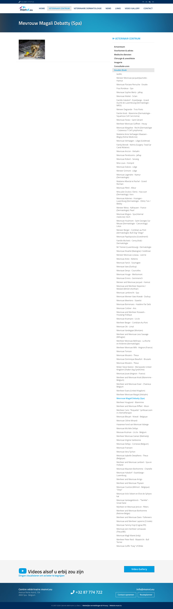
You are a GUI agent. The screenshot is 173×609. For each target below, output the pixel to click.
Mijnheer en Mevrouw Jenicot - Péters (132, 506)
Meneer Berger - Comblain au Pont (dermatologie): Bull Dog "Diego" (131, 231)
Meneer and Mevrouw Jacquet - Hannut (133, 282)
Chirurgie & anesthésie (124, 58)
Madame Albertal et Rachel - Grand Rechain (132, 182)
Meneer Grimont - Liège (127, 170)
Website (112, 605)
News (108, 8)
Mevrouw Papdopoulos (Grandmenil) (132, 236)
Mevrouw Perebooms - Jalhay (129, 155)
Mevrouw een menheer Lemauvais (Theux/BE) (131, 530)
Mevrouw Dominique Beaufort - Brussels (134, 359)
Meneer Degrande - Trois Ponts (130, 109)
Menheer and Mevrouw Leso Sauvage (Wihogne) (132, 335)
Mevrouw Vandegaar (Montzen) (130, 330)
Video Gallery (132, 8)
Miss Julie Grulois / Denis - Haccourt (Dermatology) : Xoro (132, 193)
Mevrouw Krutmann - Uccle (128, 318)
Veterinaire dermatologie (88, 8)
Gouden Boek (120, 70)
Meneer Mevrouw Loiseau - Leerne (131, 255)
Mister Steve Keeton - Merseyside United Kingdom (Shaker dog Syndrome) (134, 368)
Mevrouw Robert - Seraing (128, 159)
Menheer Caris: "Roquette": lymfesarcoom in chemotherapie (134, 411)
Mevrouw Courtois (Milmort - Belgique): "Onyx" (133, 488)
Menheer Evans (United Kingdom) (131, 390)
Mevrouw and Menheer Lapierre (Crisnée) (134, 521)
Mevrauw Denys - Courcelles (129, 270)
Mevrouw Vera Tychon (126, 451)
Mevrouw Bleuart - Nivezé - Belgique (132, 416)
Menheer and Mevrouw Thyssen (130, 483)
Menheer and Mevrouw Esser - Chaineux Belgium (134, 385)
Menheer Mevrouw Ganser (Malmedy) (133, 436)
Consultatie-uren (121, 66)
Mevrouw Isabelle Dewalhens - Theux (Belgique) (132, 457)
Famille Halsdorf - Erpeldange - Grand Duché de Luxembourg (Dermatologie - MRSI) (133, 103)
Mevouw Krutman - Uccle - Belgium (131, 432)
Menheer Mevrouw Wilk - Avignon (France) (134, 347)
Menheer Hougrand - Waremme (130, 402)
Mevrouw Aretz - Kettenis (127, 259)
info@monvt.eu (145, 589)
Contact (148, 8)
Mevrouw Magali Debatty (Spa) (131, 398)
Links (118, 8)
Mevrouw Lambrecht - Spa (128, 292)
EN (153, 2)
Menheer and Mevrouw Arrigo (129, 479)
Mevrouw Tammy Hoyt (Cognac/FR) (131, 525)
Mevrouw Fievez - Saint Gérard (130, 120)
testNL (119, 74)
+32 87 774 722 (89, 592)
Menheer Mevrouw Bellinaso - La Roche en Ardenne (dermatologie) (133, 342)
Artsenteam (119, 46)
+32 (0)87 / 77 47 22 (27, 2)
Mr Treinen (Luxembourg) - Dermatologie (134, 247)
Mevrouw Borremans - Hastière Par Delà (134, 304)
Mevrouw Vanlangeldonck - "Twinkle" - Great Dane (133, 501)
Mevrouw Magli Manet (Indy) (128, 535)
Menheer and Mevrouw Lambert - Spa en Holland (134, 463)
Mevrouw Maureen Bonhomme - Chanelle (134, 468)
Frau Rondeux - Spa (125, 88)
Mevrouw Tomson (124, 351)
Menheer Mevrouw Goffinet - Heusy (132, 123)
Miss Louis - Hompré (125, 163)
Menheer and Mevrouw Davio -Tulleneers (134, 517)
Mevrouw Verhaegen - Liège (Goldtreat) (133, 140)
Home (42, 8)
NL (150, 2)
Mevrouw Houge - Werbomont (129, 274)
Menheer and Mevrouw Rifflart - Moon (133, 406)
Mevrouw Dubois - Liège (127, 167)
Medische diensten (122, 54)
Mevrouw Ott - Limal (125, 326)
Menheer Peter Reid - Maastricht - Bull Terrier (133, 540)
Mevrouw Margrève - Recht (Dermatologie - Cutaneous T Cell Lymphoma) (134, 129)
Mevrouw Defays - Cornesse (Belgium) (132, 444)
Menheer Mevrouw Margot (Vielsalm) (132, 394)
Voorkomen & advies (123, 50)
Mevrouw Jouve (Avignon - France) (131, 373)
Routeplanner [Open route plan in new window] (146, 594)
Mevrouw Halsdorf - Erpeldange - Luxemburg (131, 474)
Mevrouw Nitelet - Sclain (127, 96)
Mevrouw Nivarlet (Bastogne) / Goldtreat (134, 251)
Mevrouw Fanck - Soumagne (128, 262)
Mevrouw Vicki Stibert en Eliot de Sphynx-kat (134, 495)
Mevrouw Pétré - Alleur (126, 187)
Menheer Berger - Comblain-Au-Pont (132, 322)
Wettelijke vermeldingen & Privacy (95, 605)
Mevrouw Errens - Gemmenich (130, 278)
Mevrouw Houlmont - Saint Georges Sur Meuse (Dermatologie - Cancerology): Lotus (133, 223)
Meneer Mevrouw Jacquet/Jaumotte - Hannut (132, 79)
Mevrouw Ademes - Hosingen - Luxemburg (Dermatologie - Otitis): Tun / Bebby (133, 201)
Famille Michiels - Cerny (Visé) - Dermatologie (130, 242)
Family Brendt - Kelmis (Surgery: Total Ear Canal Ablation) (134, 146)
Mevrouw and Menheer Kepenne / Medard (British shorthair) (131, 287)
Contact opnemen (126, 594)
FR (143, 2)
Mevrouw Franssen (125, 447)
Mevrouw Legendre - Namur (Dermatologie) (129, 176)
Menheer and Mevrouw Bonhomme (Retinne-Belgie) (132, 512)
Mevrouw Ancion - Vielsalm (128, 151)
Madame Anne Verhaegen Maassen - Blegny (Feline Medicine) (132, 135)
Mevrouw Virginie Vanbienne (129, 440)
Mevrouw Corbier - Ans (126, 308)
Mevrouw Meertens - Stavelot (129, 300)
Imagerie (118, 62)
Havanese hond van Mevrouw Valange (133, 424)
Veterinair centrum (59, 8)
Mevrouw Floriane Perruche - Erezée (132, 84)
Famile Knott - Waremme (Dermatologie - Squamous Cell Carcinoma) (134, 114)
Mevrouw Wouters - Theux (128, 355)
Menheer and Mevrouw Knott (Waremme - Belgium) (134, 378)
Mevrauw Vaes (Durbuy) (126, 266)
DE (146, 2)
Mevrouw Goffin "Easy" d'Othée (130, 546)
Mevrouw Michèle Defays (127, 428)
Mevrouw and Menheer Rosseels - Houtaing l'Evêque (131, 313)
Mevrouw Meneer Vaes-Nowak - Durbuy (133, 296)
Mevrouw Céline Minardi (127, 420)
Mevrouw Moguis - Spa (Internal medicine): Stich (130, 215)
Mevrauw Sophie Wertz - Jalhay (130, 92)
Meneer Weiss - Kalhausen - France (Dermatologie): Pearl (131, 209)
